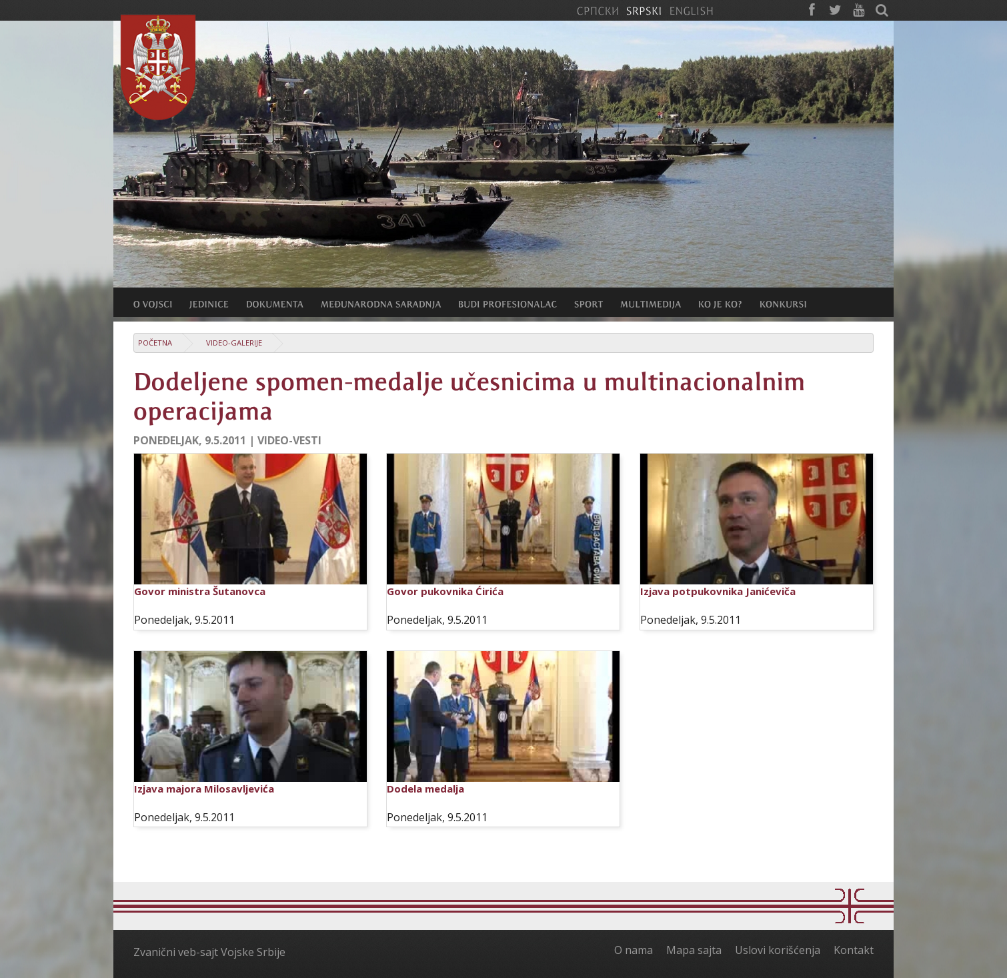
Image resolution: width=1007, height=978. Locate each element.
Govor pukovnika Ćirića (445, 591)
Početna (155, 343)
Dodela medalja (425, 788)
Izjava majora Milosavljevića (204, 788)
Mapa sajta (694, 950)
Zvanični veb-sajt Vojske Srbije (209, 952)
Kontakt (854, 950)
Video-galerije (234, 343)
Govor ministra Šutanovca (199, 591)
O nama (633, 950)
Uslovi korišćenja (777, 950)
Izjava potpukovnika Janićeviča (718, 591)
